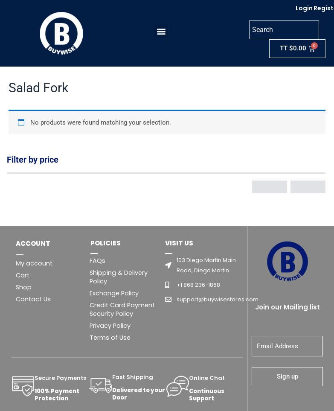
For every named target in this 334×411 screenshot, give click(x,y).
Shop (24, 287)
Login (304, 8)
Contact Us (33, 299)
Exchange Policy (114, 293)
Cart (22, 275)
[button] (159, 31)
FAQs (97, 261)
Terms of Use (110, 337)
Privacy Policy (110, 325)
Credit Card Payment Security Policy (122, 309)
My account (34, 263)
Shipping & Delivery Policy (119, 277)
